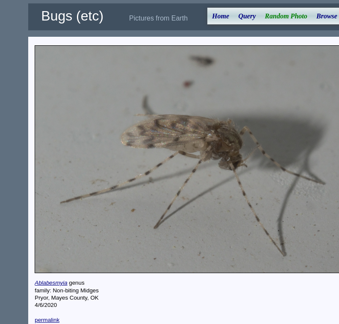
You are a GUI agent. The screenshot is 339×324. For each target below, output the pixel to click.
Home (220, 16)
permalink (47, 320)
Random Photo (286, 16)
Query (247, 16)
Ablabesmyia (51, 283)
